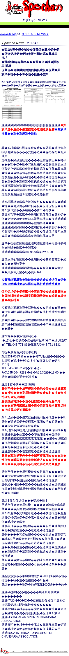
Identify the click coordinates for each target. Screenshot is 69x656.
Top (8, 34)
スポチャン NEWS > (35, 34)
